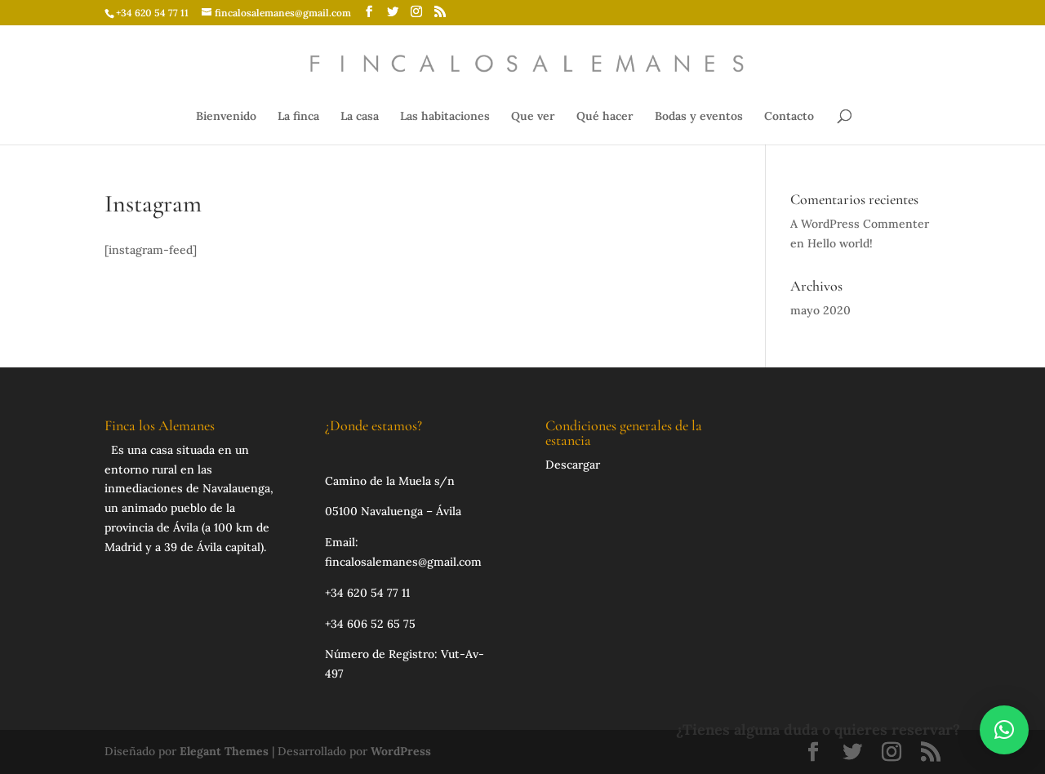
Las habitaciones (445, 116)
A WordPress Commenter (859, 223)
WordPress (401, 751)
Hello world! (840, 243)
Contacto (789, 116)
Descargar (572, 464)
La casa (359, 116)
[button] (1004, 729)
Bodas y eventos (699, 116)
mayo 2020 (820, 310)
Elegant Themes (224, 751)
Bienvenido (226, 116)
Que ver (533, 116)
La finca (298, 116)
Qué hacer (605, 116)
